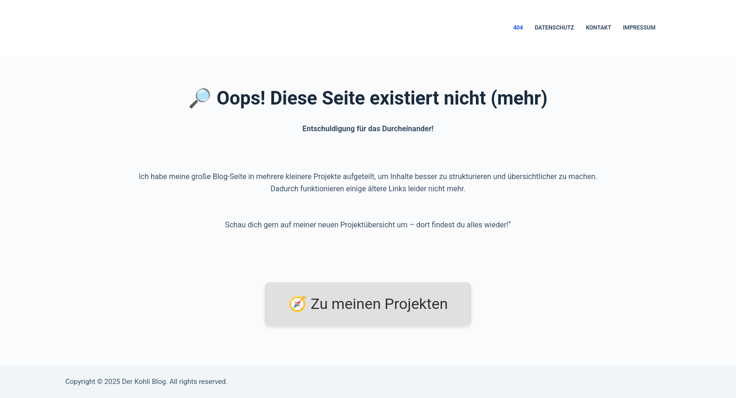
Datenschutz (554, 27)
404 (518, 27)
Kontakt (598, 27)
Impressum (639, 27)
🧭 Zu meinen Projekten (368, 304)
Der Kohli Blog (144, 381)
